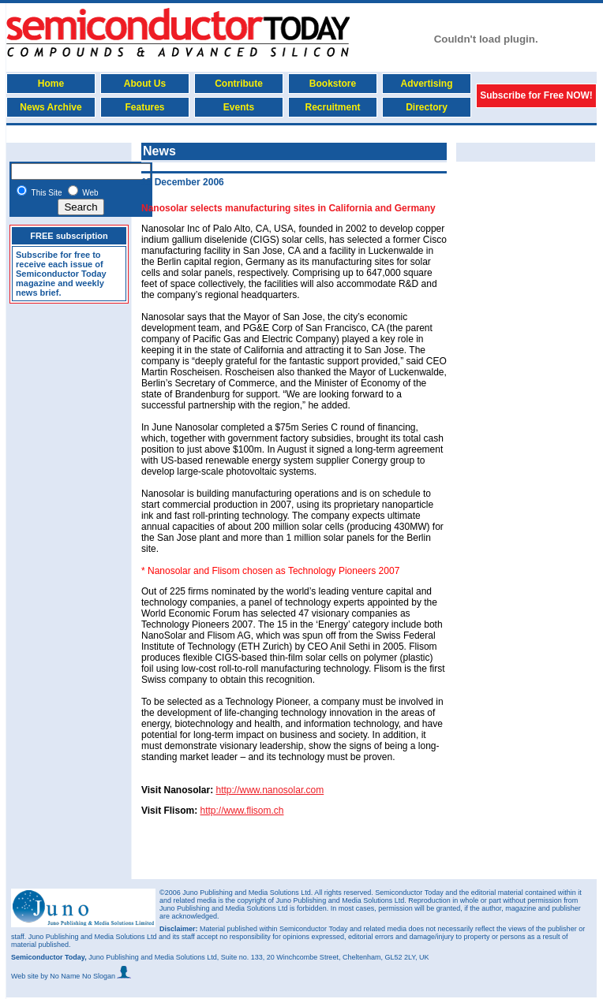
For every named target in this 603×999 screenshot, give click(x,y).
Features (144, 107)
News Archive (50, 107)
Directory (427, 107)
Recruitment (332, 107)
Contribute (239, 83)
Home (51, 83)
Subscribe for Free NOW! (536, 95)
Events (238, 107)
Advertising (426, 83)
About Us (145, 83)
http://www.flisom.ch (241, 810)
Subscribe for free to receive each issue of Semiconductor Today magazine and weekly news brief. (61, 273)
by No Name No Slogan (85, 976)
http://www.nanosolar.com (269, 790)
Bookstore (332, 83)
